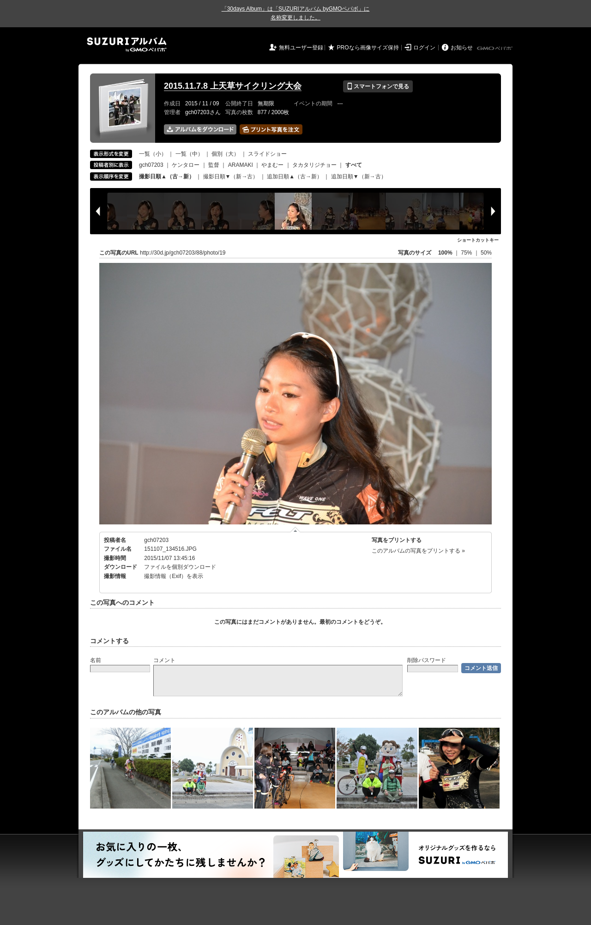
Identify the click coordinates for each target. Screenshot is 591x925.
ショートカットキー (478, 240)
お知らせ (462, 47)
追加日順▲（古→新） (294, 176)
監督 (213, 165)
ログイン (424, 47)
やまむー (272, 165)
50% (486, 253)
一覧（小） (153, 154)
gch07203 (151, 165)
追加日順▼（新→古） (358, 176)
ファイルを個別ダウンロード (180, 567)
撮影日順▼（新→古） (231, 176)
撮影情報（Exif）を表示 (173, 576)
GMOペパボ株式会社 (495, 48)
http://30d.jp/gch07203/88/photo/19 (183, 253)
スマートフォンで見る (378, 86)
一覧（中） (189, 154)
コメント (164, 660)
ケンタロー (185, 165)
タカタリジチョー (314, 165)
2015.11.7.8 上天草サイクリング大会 (233, 86)
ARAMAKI (240, 165)
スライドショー (267, 154)
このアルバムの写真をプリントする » (418, 551)
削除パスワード (426, 660)
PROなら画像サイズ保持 (368, 47)
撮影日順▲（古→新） (166, 176)
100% (445, 253)
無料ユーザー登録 (301, 47)
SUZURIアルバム (126, 45)
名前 (95, 660)
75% (467, 253)
